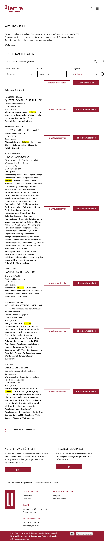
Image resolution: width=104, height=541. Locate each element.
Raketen (8, 341)
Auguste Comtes (30, 177)
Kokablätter (10, 290)
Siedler (16, 239)
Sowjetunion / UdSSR (22, 347)
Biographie (23, 314)
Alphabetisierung (12, 142)
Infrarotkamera (12, 213)
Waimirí (31, 254)
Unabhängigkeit (25, 121)
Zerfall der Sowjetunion (22, 356)
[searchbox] (19, 74)
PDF (18, 469)
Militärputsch (33, 403)
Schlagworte (75, 68)
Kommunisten (11, 400)
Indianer (27, 210)
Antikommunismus (28, 388)
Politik (7, 148)
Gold (19, 204)
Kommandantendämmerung (23, 305)
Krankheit (23, 219)
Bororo (17, 180)
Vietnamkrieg (28, 418)
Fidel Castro (10, 329)
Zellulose (9, 257)
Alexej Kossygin (11, 388)
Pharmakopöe (11, 230)
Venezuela (9, 254)
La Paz (8, 403)
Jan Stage (9, 364)
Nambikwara (20, 225)
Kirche (21, 332)
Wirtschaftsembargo (32, 353)
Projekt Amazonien (17, 156)
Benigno (8, 323)
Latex (7, 222)
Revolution (22, 344)
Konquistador (11, 219)
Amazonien (10, 177)
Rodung (19, 233)
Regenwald (10, 233)
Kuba (20, 335)
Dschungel (23, 186)
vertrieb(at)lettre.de (31, 525)
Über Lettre (27, 495)
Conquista (37, 183)
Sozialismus (10, 350)
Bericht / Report (11, 314)
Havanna (34, 397)
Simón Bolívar (18, 148)
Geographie (10, 204)
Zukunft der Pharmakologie (17, 263)
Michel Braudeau (13, 153)
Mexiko (23, 118)
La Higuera (36, 400)
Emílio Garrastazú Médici (25, 189)
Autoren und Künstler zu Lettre (36, 509)
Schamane (29, 233)
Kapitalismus (10, 332)
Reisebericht (10, 380)
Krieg (21, 400)
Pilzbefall (23, 230)
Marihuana (37, 290)
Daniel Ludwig (11, 186)
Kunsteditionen (59, 498)
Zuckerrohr (10, 359)
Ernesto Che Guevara (29, 326)
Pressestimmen (29, 512)
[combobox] (19, 74)
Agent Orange (36, 174)
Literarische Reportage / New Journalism (22, 377)
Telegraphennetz (12, 251)
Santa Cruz (27, 293)
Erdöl (33, 142)
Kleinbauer (28, 216)
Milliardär (9, 225)
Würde (8, 356)
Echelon (33, 186)
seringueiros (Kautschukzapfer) (19, 236)
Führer (20, 329)
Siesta (36, 293)
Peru (30, 118)
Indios (39, 115)
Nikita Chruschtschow (29, 338)
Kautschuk (25, 213)
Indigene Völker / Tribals (24, 115)
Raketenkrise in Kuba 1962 (26, 341)
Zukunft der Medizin (27, 260)
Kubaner (28, 335)
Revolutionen (25, 412)
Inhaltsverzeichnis (57, 109)
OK (72, 534)
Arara (19, 177)
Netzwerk (27, 498)
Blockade (18, 323)
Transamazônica (29, 251)
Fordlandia (17, 195)
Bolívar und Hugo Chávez (22, 130)
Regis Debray (19, 406)
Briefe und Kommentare (15, 103)
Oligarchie (32, 145)
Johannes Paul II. (32, 329)
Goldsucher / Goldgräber (22, 207)
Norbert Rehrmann (14, 97)
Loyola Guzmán (19, 403)
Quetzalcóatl (10, 121)
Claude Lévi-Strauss (22, 183)
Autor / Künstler (12, 68)
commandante (11, 326)
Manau (38, 222)
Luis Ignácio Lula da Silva (22, 222)
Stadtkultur (10, 296)
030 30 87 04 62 (33, 522)
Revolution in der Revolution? (18, 409)
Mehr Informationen (84, 534)
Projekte (56, 495)
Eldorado (9, 189)
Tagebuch (20, 380)
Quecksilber (34, 230)
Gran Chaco (30, 287)
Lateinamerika (11, 118)
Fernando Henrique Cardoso (17, 192)
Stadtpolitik (22, 296)
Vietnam (17, 418)
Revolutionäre (11, 412)
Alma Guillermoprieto (15, 302)
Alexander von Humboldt (16, 112)
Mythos (8, 406)
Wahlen (18, 353)
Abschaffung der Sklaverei (16, 174)
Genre (40, 68)
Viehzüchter (21, 254)
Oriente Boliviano (12, 293)
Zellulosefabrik (21, 257)
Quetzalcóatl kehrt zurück (23, 100)
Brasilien (25, 180)
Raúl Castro (10, 344)
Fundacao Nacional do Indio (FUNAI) (21, 201)
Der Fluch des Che (16, 367)
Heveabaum (16, 210)
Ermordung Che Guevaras (22, 394)
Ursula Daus (11, 269)
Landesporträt (11, 166)
